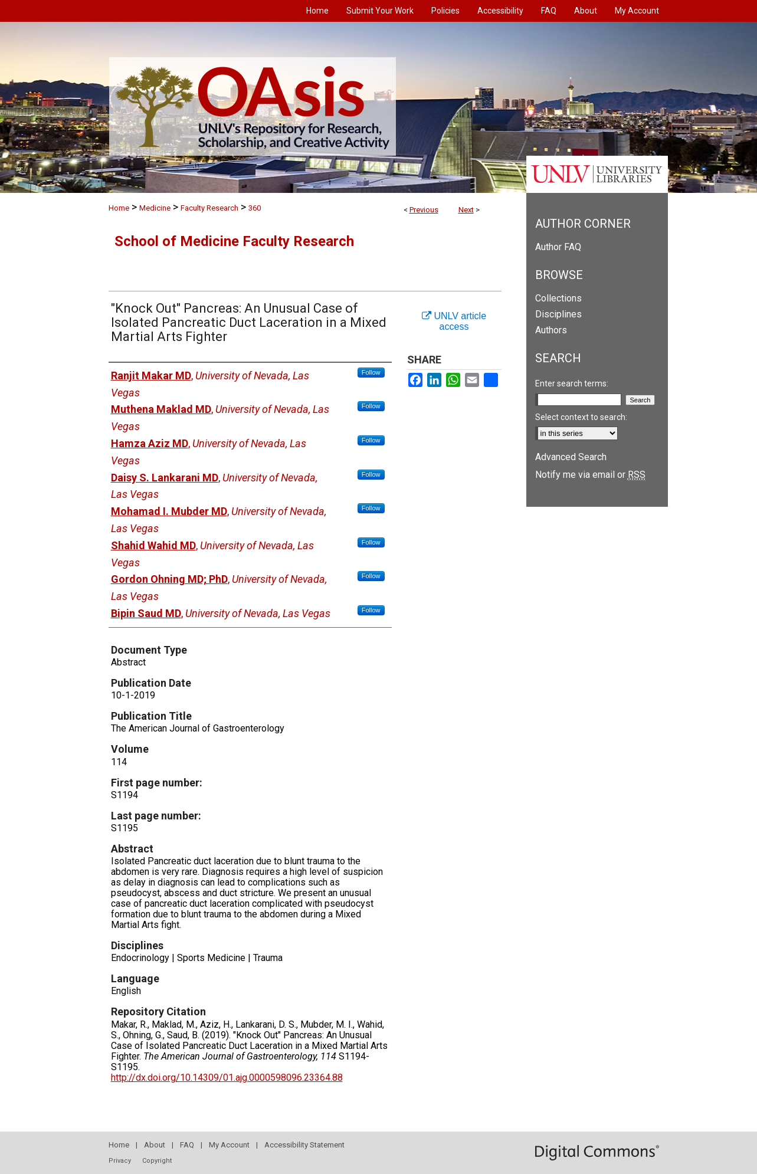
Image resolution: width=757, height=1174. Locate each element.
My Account (229, 1144)
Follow (371, 372)
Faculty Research (209, 208)
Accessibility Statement (304, 1144)
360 (254, 208)
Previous (423, 209)
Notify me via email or (590, 474)
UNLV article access (454, 321)
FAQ (187, 1144)
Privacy (120, 1161)
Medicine (155, 208)
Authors (551, 330)
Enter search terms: (571, 383)
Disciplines (558, 314)
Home (119, 208)
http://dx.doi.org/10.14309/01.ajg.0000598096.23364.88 (227, 1077)
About (154, 1144)
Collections (558, 298)
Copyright (157, 1161)
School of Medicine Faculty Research (234, 241)
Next (466, 209)
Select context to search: (581, 417)
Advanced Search (571, 457)
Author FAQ (558, 246)
